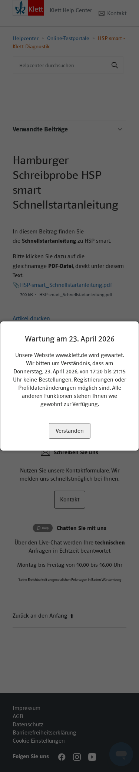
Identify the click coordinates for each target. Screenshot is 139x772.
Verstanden (70, 431)
